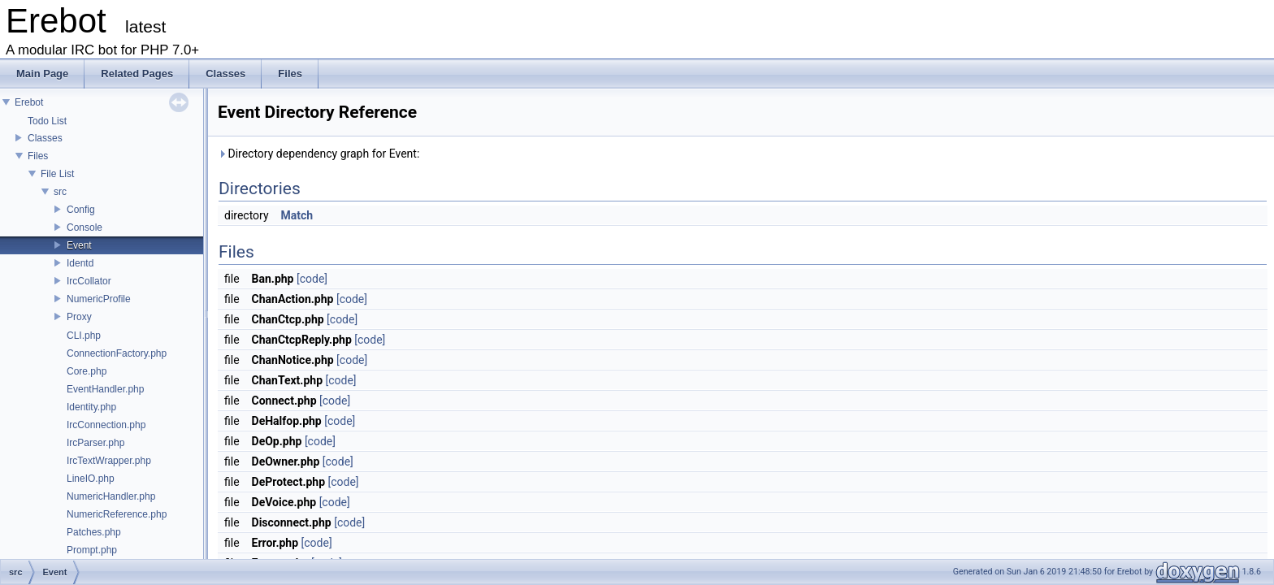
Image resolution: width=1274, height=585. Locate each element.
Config (81, 209)
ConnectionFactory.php (117, 353)
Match (297, 215)
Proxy (79, 317)
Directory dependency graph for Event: (318, 153)
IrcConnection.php (106, 425)
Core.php (86, 371)
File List (57, 174)
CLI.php (84, 335)
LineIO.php (91, 478)
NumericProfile (99, 299)
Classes (45, 138)
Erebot (29, 102)
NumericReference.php (117, 514)
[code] (312, 278)
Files (38, 156)
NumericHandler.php (111, 496)
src (60, 191)
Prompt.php (92, 550)
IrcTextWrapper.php (109, 460)
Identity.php (91, 407)
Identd (80, 263)
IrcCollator (89, 281)
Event (79, 245)
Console (84, 227)
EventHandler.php (105, 389)
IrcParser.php (95, 442)
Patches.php (94, 532)
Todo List (47, 121)
